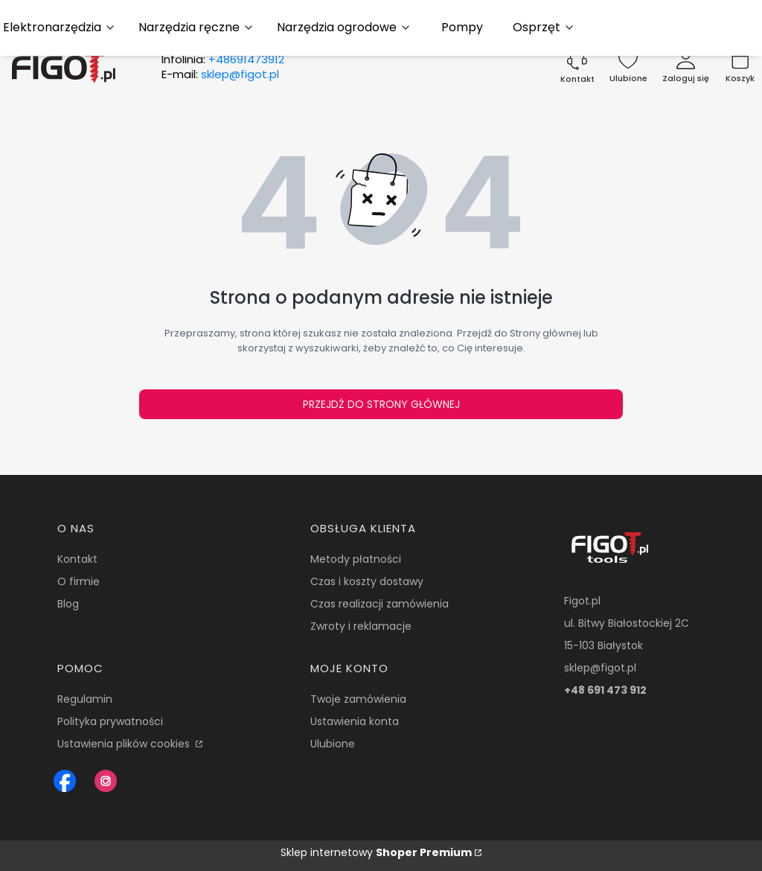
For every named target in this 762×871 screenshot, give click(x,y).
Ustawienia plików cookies (125, 743)
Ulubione (332, 743)
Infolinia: (222, 59)
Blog (68, 603)
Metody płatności (355, 559)
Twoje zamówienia (358, 699)
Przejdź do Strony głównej (381, 404)
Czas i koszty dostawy (366, 581)
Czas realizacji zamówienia (379, 603)
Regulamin (84, 699)
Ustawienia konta (354, 721)
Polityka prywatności (110, 721)
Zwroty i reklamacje (361, 626)
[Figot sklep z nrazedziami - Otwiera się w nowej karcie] (65, 781)
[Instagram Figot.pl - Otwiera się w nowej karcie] (106, 781)
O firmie (78, 581)
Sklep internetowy (376, 852)
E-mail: (220, 74)
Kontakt (77, 559)
